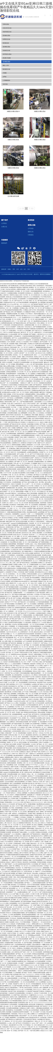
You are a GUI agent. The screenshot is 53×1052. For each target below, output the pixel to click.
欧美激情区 (38, 633)
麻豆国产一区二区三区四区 (27, 353)
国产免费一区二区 (40, 630)
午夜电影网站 (31, 559)
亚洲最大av (3, 669)
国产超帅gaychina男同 (28, 927)
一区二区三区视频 (10, 405)
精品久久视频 (44, 422)
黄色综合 (8, 875)
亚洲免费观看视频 (8, 399)
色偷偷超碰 (40, 785)
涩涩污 (12, 502)
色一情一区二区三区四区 (31, 585)
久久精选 (17, 478)
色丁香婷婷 (41, 965)
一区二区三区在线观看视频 (18, 856)
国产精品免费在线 (33, 997)
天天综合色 (13, 918)
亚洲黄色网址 (14, 577)
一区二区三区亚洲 (24, 577)
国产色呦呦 (32, 334)
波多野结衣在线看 (10, 779)
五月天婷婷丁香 (48, 632)
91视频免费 (15, 525)
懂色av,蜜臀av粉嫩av (9, 366)
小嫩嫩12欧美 (26, 834)
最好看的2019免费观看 (27, 375)
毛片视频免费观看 (42, 349)
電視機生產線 (6, 46)
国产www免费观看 (28, 746)
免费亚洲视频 (26, 598)
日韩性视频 (5, 504)
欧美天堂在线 (4, 575)
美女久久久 (23, 678)
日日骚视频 (48, 289)
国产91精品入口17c (10, 345)
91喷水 (41, 980)
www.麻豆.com (14, 416)
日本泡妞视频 (21, 1017)
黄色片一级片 (39, 856)
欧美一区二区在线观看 (31, 504)
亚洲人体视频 (48, 969)
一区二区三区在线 (41, 437)
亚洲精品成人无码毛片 (45, 873)
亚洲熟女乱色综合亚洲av (27, 628)
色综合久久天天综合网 (41, 458)
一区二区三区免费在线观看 (35, 379)
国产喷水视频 (28, 942)
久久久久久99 (6, 751)
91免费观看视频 (16, 482)
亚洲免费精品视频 (7, 688)
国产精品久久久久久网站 (12, 703)
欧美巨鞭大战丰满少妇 (28, 783)
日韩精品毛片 (42, 826)
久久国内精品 (42, 998)
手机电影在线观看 (6, 723)
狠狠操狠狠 (46, 867)
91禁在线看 (6, 325)
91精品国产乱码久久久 (17, 871)
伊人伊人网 (48, 813)
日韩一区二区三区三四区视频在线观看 (34, 763)
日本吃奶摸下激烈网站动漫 (38, 778)
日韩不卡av (15, 753)
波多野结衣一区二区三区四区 (42, 553)
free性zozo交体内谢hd (31, 830)
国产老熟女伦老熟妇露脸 (19, 594)
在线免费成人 (17, 796)
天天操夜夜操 (36, 340)
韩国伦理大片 (7, 753)
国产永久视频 (22, 787)
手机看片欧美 (38, 815)
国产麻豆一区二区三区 (35, 308)
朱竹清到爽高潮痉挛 (26, 560)
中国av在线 (13, 727)
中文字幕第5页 (38, 469)
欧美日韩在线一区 (29, 871)
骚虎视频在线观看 (11, 925)
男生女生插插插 (35, 808)
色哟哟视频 (40, 604)
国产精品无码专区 (43, 300)
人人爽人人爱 (11, 1023)
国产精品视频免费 (8, 637)
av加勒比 (34, 684)
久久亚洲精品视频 (15, 435)
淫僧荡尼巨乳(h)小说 (9, 302)
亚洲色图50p (9, 1010)
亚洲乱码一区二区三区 (19, 510)
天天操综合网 (39, 546)
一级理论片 (11, 499)
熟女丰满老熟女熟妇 (45, 585)
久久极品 (44, 633)
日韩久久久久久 (33, 1000)
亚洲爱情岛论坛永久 (11, 819)
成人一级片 (15, 409)
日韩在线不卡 (20, 476)
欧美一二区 (43, 1023)
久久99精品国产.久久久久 (44, 667)
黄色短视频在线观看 (27, 821)
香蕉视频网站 (4, 439)
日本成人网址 (32, 413)
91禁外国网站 (7, 845)
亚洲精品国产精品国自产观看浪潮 (18, 287)
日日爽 (3, 289)
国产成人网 (9, 598)
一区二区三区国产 (35, 1012)
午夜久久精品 (30, 289)
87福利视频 (3, 377)
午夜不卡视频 (47, 611)
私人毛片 (24, 662)
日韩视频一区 (31, 817)
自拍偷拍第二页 (5, 542)
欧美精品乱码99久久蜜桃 (25, 385)
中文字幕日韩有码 (15, 358)
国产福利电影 (44, 894)
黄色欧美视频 (12, 935)
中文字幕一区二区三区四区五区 (31, 295)
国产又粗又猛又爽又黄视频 (7, 873)
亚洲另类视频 (20, 491)
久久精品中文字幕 (30, 931)
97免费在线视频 (20, 924)
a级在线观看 (34, 581)
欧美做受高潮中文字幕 (18, 553)
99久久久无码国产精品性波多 (11, 332)
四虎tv (38, 489)
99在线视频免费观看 (36, 291)
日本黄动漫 (21, 572)
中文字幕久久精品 (37, 662)
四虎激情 (12, 828)
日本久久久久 (43, 293)
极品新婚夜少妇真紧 (38, 476)
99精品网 (41, 729)
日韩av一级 (30, 774)
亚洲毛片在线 (14, 997)
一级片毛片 (48, 821)
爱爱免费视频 (20, 364)
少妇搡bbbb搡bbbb (31, 886)
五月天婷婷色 (7, 482)
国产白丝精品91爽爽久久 (16, 579)
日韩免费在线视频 (12, 774)
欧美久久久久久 (26, 731)
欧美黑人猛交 (29, 544)
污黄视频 (21, 517)
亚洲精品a (20, 948)
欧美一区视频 (12, 428)
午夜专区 (30, 654)
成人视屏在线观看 (17, 441)
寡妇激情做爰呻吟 (18, 755)
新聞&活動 (31, 225)
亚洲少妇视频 (48, 540)
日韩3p (38, 931)
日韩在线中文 (49, 774)
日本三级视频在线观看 (14, 677)
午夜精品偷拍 (31, 961)
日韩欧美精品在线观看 (21, 495)
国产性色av (44, 643)
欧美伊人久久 (45, 751)
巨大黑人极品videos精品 (36, 632)
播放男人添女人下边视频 (22, 399)
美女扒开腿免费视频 (46, 587)
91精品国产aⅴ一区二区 (46, 830)
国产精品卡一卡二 (29, 368)
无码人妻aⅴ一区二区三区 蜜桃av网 (33, 849)
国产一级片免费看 (42, 403)
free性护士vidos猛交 (45, 761)
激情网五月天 (16, 443)
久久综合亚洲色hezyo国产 (27, 458)
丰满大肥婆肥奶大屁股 (10, 590)
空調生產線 (6, 24)
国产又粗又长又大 (37, 330)
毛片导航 (11, 808)
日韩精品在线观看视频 (38, 954)
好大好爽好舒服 (29, 920)
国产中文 (14, 338)
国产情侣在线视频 (22, 531)
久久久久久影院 (20, 605)
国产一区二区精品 (10, 566)
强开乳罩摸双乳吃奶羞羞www (34, 946)
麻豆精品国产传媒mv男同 (44, 508)
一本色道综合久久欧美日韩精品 (9, 385)
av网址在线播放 (22, 386)
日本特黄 (22, 285)
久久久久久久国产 (13, 678)
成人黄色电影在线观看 (36, 362)
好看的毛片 (36, 652)
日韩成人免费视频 (22, 793)
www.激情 (14, 472)
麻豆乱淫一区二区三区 (27, 332)
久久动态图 (31, 832)
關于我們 (4, 220)
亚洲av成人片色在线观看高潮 (14, 297)
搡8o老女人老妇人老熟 (14, 660)
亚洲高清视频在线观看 (39, 882)
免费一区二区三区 (33, 383)
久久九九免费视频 (41, 982)
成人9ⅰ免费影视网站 (34, 529)
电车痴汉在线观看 (31, 349)
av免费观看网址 (19, 398)
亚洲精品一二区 (43, 851)
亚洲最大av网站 (18, 564)
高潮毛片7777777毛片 (11, 602)
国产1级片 (23, 952)
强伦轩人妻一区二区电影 (28, 937)
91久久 (9, 444)
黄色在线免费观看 (20, 781)
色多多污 (5, 662)
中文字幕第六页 (13, 411)
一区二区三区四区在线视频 (36, 624)
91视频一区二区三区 (30, 491)
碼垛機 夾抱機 (7, 58)
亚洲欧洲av (12, 448)
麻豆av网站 (48, 482)
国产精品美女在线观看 (40, 431)
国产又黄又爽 (42, 495)
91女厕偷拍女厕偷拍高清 (35, 793)
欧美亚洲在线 (32, 682)
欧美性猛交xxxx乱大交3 (11, 710)
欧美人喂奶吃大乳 (11, 583)
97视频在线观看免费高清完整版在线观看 (17, 854)
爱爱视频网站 (7, 338)
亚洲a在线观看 (39, 899)
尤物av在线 (26, 506)
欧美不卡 (31, 690)
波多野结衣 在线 (9, 944)
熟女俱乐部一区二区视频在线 (23, 414)
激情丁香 (12, 866)
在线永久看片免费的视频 (10, 791)
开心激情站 (21, 471)
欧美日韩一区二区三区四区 (29, 688)
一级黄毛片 (12, 501)
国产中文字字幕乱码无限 (37, 454)
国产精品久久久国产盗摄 (41, 474)
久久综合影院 (25, 341)
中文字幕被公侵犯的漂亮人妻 (31, 639)
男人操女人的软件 (25, 894)
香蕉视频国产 (21, 544)
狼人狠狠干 (24, 796)
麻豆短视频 (31, 482)
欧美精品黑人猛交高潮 (43, 753)
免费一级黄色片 (13, 813)
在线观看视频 (19, 808)
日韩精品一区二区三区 (12, 458)
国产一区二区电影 (7, 984)
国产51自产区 (18, 300)
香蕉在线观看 (42, 712)
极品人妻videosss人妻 (25, 532)
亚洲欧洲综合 (4, 285)
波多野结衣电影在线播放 (15, 622)
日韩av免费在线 (36, 944)
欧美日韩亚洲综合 (16, 551)
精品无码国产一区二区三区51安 (28, 1015)
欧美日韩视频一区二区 (33, 472)
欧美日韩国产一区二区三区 (37, 429)
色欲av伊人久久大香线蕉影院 (31, 297)
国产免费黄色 (12, 465)
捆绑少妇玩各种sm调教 (23, 448)
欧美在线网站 (9, 355)
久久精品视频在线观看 (42, 456)
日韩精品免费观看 (11, 371)
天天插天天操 (15, 940)
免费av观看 (41, 433)
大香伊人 (35, 566)
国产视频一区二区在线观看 (31, 645)
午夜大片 (20, 1013)
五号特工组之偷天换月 (18, 394)
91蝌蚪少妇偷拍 (38, 396)
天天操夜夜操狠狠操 (27, 617)
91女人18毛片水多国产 (29, 403)
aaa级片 (2, 326)
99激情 (24, 699)
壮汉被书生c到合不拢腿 (36, 697)
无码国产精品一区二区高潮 (21, 841)
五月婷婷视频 (28, 989)
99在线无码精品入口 (14, 785)
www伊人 (21, 370)
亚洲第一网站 (42, 516)
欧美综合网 (32, 1004)
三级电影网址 (32, 531)
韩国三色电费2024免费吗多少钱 (17, 961)
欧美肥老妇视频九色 (15, 662)
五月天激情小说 (42, 897)
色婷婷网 (19, 918)
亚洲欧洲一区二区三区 (7, 478)
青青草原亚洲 (5, 287)
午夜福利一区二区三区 (11, 471)
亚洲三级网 (8, 553)
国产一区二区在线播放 (30, 604)
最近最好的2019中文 (37, 836)
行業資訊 (30, 235)
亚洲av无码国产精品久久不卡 (24, 465)
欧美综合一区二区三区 (46, 287)
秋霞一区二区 (33, 300)
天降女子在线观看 (44, 742)
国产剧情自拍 (49, 811)
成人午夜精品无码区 (9, 570)
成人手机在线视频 (35, 448)
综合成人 (48, 763)
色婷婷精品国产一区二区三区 (16, 740)
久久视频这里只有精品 (29, 312)
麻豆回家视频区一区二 (41, 319)
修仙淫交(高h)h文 (11, 328)
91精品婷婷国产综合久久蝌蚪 (40, 1028)
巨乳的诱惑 (25, 1023)
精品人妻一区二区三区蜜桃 (13, 927)
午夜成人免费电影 (47, 620)
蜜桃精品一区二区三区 (44, 1015)
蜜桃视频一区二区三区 (29, 770)
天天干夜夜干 (31, 856)
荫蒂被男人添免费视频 (28, 450)
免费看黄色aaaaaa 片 (31, 433)
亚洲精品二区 (19, 499)
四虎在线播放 (34, 940)
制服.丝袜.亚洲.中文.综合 (17, 920)
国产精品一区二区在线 (12, 652)
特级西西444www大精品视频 (32, 517)
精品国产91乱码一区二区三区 (9, 381)
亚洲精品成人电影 (6, 441)
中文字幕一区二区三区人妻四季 (22, 824)
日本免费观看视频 (40, 559)
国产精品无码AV (31, 323)
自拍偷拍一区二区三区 (11, 736)
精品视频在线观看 (32, 512)
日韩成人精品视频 (37, 532)
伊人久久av (10, 304)
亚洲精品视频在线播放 (18, 912)
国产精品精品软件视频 (37, 306)
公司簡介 (4, 223)
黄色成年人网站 (43, 750)
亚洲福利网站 (41, 701)
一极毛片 (19, 970)
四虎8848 (38, 677)
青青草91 (12, 295)
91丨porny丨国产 (34, 1023)
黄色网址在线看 (46, 555)
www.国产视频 (6, 884)
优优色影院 (19, 600)
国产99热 (43, 424)
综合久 (17, 922)
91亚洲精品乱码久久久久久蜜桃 (28, 710)
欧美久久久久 (26, 998)
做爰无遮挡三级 (10, 521)
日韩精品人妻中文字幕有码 (21, 852)
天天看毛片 (40, 806)
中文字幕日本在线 (45, 594)
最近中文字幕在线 (34, 847)
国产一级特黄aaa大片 (41, 927)
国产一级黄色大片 (31, 753)
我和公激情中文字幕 (23, 881)
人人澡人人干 (43, 765)
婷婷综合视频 (35, 706)
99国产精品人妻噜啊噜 (9, 693)
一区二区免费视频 (39, 774)
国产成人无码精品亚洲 (46, 959)
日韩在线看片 (48, 285)
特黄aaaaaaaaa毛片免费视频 (36, 409)
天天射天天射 (6, 620)
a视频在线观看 (48, 641)
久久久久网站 (39, 665)
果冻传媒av (40, 547)
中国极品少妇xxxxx (47, 338)
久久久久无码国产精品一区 (15, 849)
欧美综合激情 (43, 675)
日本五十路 (37, 746)
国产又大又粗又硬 (31, 701)
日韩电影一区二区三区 (14, 439)
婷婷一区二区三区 (10, 600)
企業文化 (4, 226)
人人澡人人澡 (28, 364)
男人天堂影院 (42, 370)
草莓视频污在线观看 (6, 832)
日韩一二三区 (43, 845)
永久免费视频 (45, 484)
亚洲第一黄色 (12, 877)
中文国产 (32, 899)
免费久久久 (49, 592)
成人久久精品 (4, 622)
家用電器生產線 (7, 54)
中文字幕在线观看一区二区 (7, 506)
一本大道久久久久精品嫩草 (24, 330)
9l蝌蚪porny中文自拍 (46, 340)
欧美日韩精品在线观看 (6, 463)
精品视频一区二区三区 (31, 370)
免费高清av (20, 516)
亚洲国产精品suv (24, 905)
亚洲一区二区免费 (42, 886)
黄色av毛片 (48, 418)
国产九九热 (23, 349)
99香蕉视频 (21, 708)
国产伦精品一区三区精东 (9, 356)
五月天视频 (47, 514)
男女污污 (27, 428)
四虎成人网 (35, 845)
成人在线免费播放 (17, 641)
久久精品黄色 (7, 514)
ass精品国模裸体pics (24, 338)
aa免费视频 (41, 512)
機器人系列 (6, 65)
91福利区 (29, 733)
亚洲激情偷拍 (43, 504)
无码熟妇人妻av (24, 308)
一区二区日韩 (18, 611)
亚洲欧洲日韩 (20, 779)
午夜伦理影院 (49, 909)
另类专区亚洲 (17, 699)
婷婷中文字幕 (10, 446)
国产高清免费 (39, 779)
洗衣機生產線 (6, 61)
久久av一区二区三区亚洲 (21, 502)
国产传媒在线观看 (17, 723)
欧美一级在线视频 (23, 736)
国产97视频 (49, 559)
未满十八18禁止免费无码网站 (14, 547)
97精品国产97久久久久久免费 (39, 648)
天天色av (28, 729)
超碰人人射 (49, 377)
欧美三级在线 (47, 718)
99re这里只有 (40, 312)
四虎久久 (43, 823)
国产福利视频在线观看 (12, 587)
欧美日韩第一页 (19, 942)
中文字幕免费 (11, 315)
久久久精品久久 (40, 937)
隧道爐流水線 (6, 69)
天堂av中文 (27, 808)
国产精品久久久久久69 (31, 637)
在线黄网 (28, 340)
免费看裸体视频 (48, 574)
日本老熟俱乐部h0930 (17, 325)
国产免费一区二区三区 (21, 461)
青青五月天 (22, 753)
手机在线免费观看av (6, 443)
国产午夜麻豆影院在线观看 (44, 607)
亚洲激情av (3, 341)
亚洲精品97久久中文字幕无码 (37, 426)
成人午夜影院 (22, 774)
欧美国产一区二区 (8, 300)
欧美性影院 (21, 1002)
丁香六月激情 (42, 678)
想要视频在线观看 (33, 590)
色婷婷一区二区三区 (16, 431)
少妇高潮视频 (32, 862)
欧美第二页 (47, 946)
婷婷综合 (17, 952)
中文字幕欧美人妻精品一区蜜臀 (30, 851)
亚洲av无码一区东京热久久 (25, 326)
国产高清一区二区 (13, 575)
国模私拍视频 (4, 349)
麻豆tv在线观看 (31, 607)
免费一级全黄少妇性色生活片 (42, 920)
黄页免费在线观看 (40, 345)
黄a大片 (24, 1027)
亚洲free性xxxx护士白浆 (24, 390)
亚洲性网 (12, 770)
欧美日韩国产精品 (36, 948)
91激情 (2, 594)
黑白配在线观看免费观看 (29, 914)
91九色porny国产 (6, 523)
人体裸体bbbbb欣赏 (31, 416)
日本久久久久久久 (39, 658)
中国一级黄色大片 (25, 478)
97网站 (18, 890)
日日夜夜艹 (21, 963)
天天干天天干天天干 (31, 708)
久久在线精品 (40, 413)
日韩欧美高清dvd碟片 (47, 577)
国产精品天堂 (9, 592)
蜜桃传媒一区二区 (22, 935)
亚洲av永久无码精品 (20, 422)
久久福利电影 (14, 787)
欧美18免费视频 (28, 925)
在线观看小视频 (13, 343)
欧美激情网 (21, 293)
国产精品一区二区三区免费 (23, 954)
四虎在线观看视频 (26, 950)
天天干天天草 (11, 377)
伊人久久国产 (26, 484)
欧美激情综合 (40, 328)
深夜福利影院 (14, 987)
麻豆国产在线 (12, 991)
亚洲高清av (37, 549)
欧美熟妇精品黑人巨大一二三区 (12, 317)
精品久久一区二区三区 (44, 669)
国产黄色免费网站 (35, 577)
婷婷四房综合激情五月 (33, 557)
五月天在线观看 (30, 665)
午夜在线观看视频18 (35, 626)
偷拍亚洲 (33, 663)
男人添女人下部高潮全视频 (28, 890)
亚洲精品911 (42, 637)
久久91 (10, 682)
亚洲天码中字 (18, 403)
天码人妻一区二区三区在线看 (21, 463)
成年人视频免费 (43, 987)
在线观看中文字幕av (11, 572)
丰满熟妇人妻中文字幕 (29, 310)
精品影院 (44, 677)
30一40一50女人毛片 (31, 583)
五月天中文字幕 (33, 680)
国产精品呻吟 (45, 794)
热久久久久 (46, 793)
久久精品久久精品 (18, 789)
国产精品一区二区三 (42, 744)
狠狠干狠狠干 (9, 864)
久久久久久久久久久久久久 (29, 439)
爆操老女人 (42, 414)
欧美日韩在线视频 (44, 343)
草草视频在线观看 (42, 798)
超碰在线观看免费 (22, 469)
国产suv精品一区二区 (23, 454)
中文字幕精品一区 (28, 1025)
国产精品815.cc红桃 (29, 858)
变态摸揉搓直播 (39, 289)
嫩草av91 (47, 362)
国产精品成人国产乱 (21, 804)
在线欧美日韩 (28, 755)
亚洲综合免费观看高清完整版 (27, 456)
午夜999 (32, 718)
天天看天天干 (37, 643)
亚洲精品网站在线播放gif (37, 909)
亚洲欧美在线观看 (23, 626)
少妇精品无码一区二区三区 (38, 903)
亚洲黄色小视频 (27, 860)
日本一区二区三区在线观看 (34, 952)
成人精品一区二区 (7, 824)
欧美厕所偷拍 (7, 731)
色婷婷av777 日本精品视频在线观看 (38, 776)
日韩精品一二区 (21, 345)
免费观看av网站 (9, 757)
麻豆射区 (49, 437)
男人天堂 (39, 740)
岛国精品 (33, 373)
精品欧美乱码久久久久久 (18, 620)
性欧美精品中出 (13, 686)
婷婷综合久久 (46, 325)
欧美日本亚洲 (10, 414)
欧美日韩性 (30, 594)
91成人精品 (33, 667)
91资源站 (36, 424)
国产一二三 (4, 961)
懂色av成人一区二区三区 (37, 843)
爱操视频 (35, 950)
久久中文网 (37, 444)
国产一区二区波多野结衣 (37, 907)
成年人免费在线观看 (26, 757)
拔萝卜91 (46, 852)
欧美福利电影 (4, 993)
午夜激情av (32, 881)
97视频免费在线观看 (13, 839)
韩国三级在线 (22, 411)
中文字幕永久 (29, 313)
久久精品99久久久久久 (32, 422)
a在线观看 (50, 1023)
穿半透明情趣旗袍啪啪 (39, 568)
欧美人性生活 (22, 791)
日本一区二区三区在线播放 (32, 497)
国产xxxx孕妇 (18, 639)
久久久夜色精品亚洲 (46, 472)
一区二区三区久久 (8, 639)
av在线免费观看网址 (20, 467)
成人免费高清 (11, 721)
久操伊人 (7, 980)
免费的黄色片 (6, 940)
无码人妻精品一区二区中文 (12, 937)
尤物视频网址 (16, 514)
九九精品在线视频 (10, 540)
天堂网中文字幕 (10, 750)
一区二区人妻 (29, 875)
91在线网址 (39, 718)
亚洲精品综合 (40, 1004)
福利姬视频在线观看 (41, 375)
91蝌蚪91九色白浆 (39, 695)
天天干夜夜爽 (7, 967)
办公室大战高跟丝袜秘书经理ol (22, 864)
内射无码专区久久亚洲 (46, 358)
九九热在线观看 (13, 334)
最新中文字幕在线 (17, 862)
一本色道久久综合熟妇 (32, 699)
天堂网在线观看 (32, 759)
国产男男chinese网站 (10, 390)
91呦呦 (49, 929)
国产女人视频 (34, 527)
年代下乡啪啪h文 (34, 341)
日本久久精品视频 (8, 437)
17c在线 (44, 622)
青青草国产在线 (41, 682)
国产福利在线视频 (26, 901)
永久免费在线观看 (30, 540)
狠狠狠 (4, 690)
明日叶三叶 (3, 849)
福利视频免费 (33, 302)
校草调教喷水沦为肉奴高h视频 (41, 772)
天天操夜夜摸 (28, 579)
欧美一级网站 (40, 811)
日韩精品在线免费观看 (6, 510)
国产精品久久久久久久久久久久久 (33, 802)
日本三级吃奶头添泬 (40, 1025)
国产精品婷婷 (28, 476)
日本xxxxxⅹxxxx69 (45, 918)
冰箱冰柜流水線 (7, 28)
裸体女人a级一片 (48, 989)
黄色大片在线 (4, 813)
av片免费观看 (29, 695)
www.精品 (28, 656)
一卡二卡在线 (39, 360)
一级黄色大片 (23, 383)
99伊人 (14, 948)
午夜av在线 (3, 950)
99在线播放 (23, 703)
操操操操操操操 (15, 396)
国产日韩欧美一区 (13, 349)
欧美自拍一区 (47, 901)
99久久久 (22, 931)
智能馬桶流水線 (7, 31)
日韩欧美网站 (21, 504)
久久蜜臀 (29, 809)
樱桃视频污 (3, 721)
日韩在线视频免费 (42, 708)
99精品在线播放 (27, 615)
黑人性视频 (26, 723)
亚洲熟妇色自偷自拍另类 (39, 390)
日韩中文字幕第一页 (13, 933)
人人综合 (34, 798)
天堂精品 (39, 525)
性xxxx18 (2, 589)
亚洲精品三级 (8, 738)
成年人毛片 (22, 974)
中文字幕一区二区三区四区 (19, 811)
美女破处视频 (21, 650)
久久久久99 (35, 729)
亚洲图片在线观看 (9, 922)
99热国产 (17, 437)
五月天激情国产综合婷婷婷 (34, 411)
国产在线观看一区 (34, 721)
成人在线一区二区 (8, 1006)
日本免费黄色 (27, 684)
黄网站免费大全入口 (30, 806)
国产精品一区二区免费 (33, 787)
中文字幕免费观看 (37, 860)
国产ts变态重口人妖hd (45, 693)
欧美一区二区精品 (45, 916)
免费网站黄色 (39, 817)
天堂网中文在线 (25, 738)
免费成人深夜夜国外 (27, 444)
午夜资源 (9, 532)
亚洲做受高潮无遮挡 (20, 607)
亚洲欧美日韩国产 (45, 1010)
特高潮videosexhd (37, 420)
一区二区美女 (22, 508)
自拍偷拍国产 (7, 834)
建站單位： (37, 274)
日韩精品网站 (21, 693)
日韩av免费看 (47, 838)
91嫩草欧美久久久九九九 (36, 995)
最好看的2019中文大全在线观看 (14, 858)
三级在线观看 (27, 388)
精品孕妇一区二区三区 (21, 658)
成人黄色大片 (32, 521)
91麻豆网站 (12, 330)
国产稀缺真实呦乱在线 (19, 323)
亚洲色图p (33, 598)
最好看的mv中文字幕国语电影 (44, 428)
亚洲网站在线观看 (25, 480)
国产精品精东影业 (35, 834)
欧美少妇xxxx (17, 534)
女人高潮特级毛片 (23, 632)
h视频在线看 (45, 834)
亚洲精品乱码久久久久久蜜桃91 (31, 317)
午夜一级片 (31, 630)
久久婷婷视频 (17, 972)
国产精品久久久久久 (19, 665)
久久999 (10, 914)
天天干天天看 (7, 472)
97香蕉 (4, 888)
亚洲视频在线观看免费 (31, 516)
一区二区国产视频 (35, 905)
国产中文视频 (17, 598)
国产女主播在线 (32, 495)
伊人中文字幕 (47, 420)
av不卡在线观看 (27, 641)
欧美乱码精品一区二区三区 (10, 969)
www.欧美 (50, 721)
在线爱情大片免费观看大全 (41, 538)
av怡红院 (36, 987)
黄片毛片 (35, 733)
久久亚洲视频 (7, 409)
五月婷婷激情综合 (28, 955)
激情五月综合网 (13, 838)
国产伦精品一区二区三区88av (23, 619)
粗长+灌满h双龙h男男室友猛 (29, 712)
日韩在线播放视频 (25, 673)
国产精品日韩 (22, 602)
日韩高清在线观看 (32, 574)
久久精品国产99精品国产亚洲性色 (35, 991)
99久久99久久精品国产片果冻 (39, 888)
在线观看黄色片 (22, 813)
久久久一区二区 (13, 656)
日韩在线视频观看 (11, 830)
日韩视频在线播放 (39, 461)
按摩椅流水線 (6, 39)
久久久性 (40, 692)
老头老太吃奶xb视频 (21, 521)
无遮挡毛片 (26, 377)
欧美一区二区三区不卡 (11, 497)
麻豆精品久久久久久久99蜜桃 (10, 489)
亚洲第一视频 (21, 356)
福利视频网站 (17, 914)
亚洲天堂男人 (25, 429)
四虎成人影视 (44, 557)
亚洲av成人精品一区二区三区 (16, 735)
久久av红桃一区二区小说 (24, 371)
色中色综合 (10, 398)
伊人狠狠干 (49, 373)
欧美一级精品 (23, 596)
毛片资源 (46, 506)
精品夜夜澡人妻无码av (32, 735)
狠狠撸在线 (9, 821)
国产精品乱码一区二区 (11, 386)
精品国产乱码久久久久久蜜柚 (21, 648)
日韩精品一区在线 (47, 628)
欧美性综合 (22, 809)
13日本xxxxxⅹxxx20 (18, 911)
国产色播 (6, 619)
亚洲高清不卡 (35, 388)
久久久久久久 (31, 360)
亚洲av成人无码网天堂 (34, 766)
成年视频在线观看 (7, 699)
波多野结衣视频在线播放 (27, 815)
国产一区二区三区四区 (13, 1028)
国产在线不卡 (12, 379)
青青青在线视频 (16, 444)
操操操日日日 (21, 729)
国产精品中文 (27, 985)
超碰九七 (31, 551)
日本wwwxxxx (41, 759)
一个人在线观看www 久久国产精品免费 (34, 592)
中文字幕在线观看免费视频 (38, 478)
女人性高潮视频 (46, 626)
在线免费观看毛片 (30, 963)
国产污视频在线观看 (44, 589)
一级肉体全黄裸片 (6, 911)
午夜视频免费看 (39, 514)
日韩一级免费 (45, 841)
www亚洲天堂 (13, 459)
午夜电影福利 (4, 991)
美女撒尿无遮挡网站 (46, 847)
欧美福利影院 (23, 589)
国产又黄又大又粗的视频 (25, 381)
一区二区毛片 (34, 669)
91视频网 (2, 875)
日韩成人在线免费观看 (25, 845)
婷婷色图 (30, 461)
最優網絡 (47, 274)
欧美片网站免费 (4, 560)
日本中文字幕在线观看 (33, 884)
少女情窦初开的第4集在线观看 (33, 555)
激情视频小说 (40, 813)
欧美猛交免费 (27, 869)
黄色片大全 (6, 946)
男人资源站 (21, 313)
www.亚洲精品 (28, 911)
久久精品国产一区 (6, 886)
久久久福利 (40, 970)
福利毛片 (4, 428)
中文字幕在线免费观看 (22, 302)
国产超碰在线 (34, 377)
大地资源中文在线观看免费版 (21, 362)
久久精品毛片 (4, 815)
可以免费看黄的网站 (31, 609)
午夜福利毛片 (31, 437)
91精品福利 (5, 1027)
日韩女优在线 (4, 970)
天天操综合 (41, 439)
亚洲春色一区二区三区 (35, 838)
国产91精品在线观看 (38, 418)
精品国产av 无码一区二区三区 (21, 984)
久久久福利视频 (25, 980)
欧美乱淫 (39, 901)
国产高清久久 (33, 796)
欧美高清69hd (46, 647)
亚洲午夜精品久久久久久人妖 (38, 600)
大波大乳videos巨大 (11, 632)
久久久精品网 (36, 605)
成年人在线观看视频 (23, 761)
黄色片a (17, 757)
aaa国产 (47, 306)
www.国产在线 (27, 714)
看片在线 (15, 532)
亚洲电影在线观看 (12, 963)
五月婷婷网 (47, 942)
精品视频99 (43, 721)
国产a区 (2, 819)
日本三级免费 (11, 341)
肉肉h (6, 459)
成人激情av (27, 888)
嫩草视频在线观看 (13, 1015)
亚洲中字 (31, 469)
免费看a (32, 428)
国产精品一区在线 (27, 972)
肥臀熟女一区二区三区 (21, 866)
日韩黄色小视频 (39, 398)
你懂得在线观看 (21, 289)
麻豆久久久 (8, 594)
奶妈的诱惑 (6, 396)
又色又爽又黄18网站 (17, 351)
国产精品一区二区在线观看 (22, 527)
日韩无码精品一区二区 (39, 381)
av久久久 (40, 574)
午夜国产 (7, 905)
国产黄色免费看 (11, 888)
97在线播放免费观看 (32, 501)
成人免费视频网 (22, 413)
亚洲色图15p (24, 358)
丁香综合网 (32, 736)
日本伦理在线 (29, 356)
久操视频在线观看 (41, 613)
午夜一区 (39, 914)
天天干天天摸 (15, 751)
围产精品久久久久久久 (41, 783)
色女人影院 (37, 955)
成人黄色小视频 (24, 426)
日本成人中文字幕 (44, 733)
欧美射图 (15, 974)
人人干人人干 (30, 345)
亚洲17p (7, 987)
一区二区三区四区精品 (8, 574)
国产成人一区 (18, 304)
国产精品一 (23, 474)
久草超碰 (16, 931)
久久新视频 (19, 746)
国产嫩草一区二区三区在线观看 (20, 899)
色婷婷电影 (43, 502)
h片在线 (43, 1012)
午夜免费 (38, 794)
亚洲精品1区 (42, 940)
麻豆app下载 (6, 431)
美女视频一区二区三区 (12, 480)
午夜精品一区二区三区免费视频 (41, 978)
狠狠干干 (38, 871)
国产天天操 (4, 429)
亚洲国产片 (32, 347)
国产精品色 (33, 1019)
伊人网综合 (35, 675)
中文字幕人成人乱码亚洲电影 (31, 1010)
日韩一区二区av (47, 720)
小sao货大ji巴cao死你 (19, 701)
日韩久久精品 (41, 671)
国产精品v (26, 407)
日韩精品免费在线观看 (39, 972)
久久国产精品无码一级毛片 (21, 635)
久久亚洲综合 (25, 519)
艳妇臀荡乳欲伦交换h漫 (40, 321)
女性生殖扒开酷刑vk (10, 493)
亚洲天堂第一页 (4, 360)
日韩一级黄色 (47, 411)
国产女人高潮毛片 (22, 590)
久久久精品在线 (47, 860)
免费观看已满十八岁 (44, 493)
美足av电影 (11, 375)
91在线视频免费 (21, 452)
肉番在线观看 (26, 918)
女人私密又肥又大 (20, 957)
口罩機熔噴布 (6, 80)
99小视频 (8, 525)
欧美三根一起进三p (45, 781)
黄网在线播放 (31, 828)
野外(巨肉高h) (28, 987)
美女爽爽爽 (27, 948)
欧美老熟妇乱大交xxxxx (11, 879)
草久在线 (4, 465)
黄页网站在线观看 (23, 624)
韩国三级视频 (7, 394)
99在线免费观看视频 (42, 791)
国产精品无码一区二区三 (40, 727)
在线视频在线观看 (29, 398)
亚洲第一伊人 (26, 718)
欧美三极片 (23, 321)
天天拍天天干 (21, 340)
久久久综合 (30, 405)
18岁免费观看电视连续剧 (28, 435)
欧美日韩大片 (25, 995)
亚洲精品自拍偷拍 (37, 957)
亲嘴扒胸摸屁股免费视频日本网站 (16, 512)
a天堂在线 (15, 845)
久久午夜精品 (21, 727)
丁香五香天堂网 (20, 501)
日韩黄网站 (44, 723)
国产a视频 (25, 551)
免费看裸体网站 (22, 997)
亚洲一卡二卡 (14, 508)
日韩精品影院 (48, 441)
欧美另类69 (28, 605)
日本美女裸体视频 (46, 871)
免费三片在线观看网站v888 (23, 798)
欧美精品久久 (29, 293)
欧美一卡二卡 (48, 849)
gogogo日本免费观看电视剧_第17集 (13, 772)
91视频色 (31, 399)
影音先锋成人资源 (30, 285)
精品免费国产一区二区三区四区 (41, 985)
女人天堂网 (11, 798)
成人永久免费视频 (28, 431)
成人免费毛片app (45, 388)
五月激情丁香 (10, 388)
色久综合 (39, 620)
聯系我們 (4, 243)
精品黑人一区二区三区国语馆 (18, 360)
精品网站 (36, 293)
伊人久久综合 (47, 815)
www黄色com (18, 306)
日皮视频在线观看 (23, 1004)
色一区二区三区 (23, 647)
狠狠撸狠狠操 (27, 306)
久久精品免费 (27, 622)
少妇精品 (29, 343)
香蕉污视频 (35, 414)
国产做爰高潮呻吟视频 (12, 589)
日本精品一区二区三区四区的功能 (37, 967)
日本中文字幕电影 (36, 869)
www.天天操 (16, 738)
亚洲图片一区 (5, 448)
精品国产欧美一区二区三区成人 (21, 909)
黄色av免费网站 (41, 394)
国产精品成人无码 (8, 312)
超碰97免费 (19, 770)
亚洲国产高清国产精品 (39, 809)
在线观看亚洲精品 (10, 867)
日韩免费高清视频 (12, 413)
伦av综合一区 (20, 867)
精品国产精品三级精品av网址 (28, 489)
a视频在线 (20, 925)
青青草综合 (6, 766)
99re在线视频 (14, 697)
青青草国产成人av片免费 (12, 673)
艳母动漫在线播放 (21, 828)
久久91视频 (23, 929)
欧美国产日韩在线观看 (23, 744)
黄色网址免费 (15, 680)
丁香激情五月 (35, 922)
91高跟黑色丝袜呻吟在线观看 (20, 1012)
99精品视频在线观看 (46, 652)
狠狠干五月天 (41, 443)
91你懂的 (45, 789)
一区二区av (42, 377)
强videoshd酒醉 (45, 549)
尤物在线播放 (11, 605)
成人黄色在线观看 (23, 697)
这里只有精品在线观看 (18, 875)
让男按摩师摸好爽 (36, 338)
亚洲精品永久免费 (25, 1008)
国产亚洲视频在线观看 (39, 326)
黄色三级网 (23, 437)
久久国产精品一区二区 (24, 978)
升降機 (4, 73)
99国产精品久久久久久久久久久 (33, 867)
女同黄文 (22, 933)
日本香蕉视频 (4, 643)
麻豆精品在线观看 (34, 502)
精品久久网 (18, 295)
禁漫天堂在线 (4, 894)
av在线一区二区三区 (6, 712)
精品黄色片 (22, 416)
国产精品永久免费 (22, 819)
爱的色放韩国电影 (29, 779)
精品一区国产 (37, 660)
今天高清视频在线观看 (9, 454)
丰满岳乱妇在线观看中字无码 (25, 459)
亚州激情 (18, 366)
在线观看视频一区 (32, 678)
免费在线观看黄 (11, 763)
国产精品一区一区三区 (28, 319)
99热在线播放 (41, 310)
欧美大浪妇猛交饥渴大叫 (20, 748)
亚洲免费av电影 (48, 379)
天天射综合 (33, 480)
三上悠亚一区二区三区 (6, 671)
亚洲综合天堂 (10, 658)
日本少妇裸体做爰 (35, 723)
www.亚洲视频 (24, 587)
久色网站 (21, 497)
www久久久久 (17, 821)
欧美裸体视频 (17, 671)
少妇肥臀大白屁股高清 (35, 519)
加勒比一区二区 (25, 800)
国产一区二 (16, 401)
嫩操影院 (30, 658)
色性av (35, 671)
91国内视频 (47, 396)
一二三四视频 (15, 817)
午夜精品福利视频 (18, 882)
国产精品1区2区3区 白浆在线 (18, 424)
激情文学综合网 (17, 860)
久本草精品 (29, 474)
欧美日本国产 (46, 523)
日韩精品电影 (17, 843)
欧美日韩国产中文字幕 (28, 677)
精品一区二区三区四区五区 (41, 617)
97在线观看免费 (33, 761)
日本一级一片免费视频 (12, 308)
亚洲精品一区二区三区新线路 (24, 566)
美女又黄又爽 (34, 980)
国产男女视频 (48, 476)
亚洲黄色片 (5, 501)
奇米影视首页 (40, 285)
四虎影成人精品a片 (5, 862)
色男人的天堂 (8, 796)
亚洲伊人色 (5, 502)
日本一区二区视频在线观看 (31, 564)
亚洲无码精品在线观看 (22, 721)
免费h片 (20, 725)
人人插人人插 (21, 583)
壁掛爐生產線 (6, 35)
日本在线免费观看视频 (26, 839)
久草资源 (36, 594)
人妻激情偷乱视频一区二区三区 (33, 325)
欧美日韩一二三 (33, 534)
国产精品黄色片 (37, 385)
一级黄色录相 (49, 521)
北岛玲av (14, 624)
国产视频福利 (18, 312)
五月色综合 (45, 800)
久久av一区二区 (14, 929)
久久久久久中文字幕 (43, 796)
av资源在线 (40, 725)
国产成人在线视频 (23, 334)
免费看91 (46, 836)
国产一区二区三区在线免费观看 (9, 695)
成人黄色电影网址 (17, 675)
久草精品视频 (23, 766)
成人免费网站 (48, 461)
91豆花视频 (34, 864)
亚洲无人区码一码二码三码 (41, 356)
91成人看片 (10, 403)
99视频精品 (21, 695)
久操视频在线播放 (12, 293)
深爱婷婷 (11, 611)
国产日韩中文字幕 (35, 407)
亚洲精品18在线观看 (41, 832)
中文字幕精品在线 (16, 916)
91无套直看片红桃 (43, 416)
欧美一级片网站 (39, 482)
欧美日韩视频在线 (40, 690)
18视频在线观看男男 (20, 794)
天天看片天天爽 (35, 894)
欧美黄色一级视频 (30, 620)
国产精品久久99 (9, 306)
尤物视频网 (21, 969)
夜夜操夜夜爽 (23, 759)
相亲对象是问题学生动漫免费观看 (37, 386)
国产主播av (29, 727)
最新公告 (30, 231)
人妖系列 (16, 353)
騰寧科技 (42, 274)
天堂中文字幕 (45, 444)
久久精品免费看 (14, 486)
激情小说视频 (48, 328)
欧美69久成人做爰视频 (40, 467)
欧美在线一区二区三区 (35, 647)
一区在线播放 (4, 474)
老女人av (15, 823)
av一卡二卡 (13, 633)
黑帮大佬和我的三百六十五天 (14, 684)
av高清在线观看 (37, 720)
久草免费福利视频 (11, 433)
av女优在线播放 (9, 781)
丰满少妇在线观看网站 (26, 396)
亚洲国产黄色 (46, 351)
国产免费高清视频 (44, 542)
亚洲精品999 (7, 680)
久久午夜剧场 (48, 995)
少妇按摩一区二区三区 (35, 523)
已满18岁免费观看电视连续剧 (31, 976)
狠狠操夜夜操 (7, 909)
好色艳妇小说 (14, 370)
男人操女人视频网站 (37, 824)
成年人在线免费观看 (15, 783)
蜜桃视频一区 (21, 643)
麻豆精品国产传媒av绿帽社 (20, 832)
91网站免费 (42, 560)
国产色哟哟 (35, 768)
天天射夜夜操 (11, 555)
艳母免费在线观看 (5, 557)
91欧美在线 (26, 600)
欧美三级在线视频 (32, 493)
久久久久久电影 (16, 967)
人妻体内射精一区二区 (21, 690)
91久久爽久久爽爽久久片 (31, 1013)
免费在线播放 (38, 654)
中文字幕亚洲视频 (25, 922)
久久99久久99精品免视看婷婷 (33, 471)
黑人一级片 (26, 778)
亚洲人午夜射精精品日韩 (26, 549)
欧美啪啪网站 (14, 903)
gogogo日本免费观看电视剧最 (19, 523)
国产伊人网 (38, 800)
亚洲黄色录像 (10, 527)
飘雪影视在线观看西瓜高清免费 (31, 1006)
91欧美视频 (4, 375)
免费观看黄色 (21, 433)
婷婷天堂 (6, 295)
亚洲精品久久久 (36, 622)
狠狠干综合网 (15, 766)
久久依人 (28, 924)
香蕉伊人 (15, 759)
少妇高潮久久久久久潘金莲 (7, 924)
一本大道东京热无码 (45, 922)
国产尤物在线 (43, 864)
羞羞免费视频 (12, 544)
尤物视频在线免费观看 (45, 383)
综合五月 (10, 823)
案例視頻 (31, 220)
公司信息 (30, 228)
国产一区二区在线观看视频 (11, 383)
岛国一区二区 (29, 1002)
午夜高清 (6, 298)
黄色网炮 (19, 763)
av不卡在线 (25, 692)
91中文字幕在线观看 (24, 903)
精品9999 (25, 862)
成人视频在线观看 (38, 615)
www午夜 (18, 375)
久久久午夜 (26, 907)
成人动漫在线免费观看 (11, 978)
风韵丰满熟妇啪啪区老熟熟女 (25, 877)
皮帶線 (4, 76)
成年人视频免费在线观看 (9, 531)
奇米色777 (37, 993)
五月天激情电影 (31, 602)
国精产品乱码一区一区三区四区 (10, 630)
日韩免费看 (8, 675)
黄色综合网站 (9, 401)
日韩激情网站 (15, 809)
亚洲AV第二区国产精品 (38, 656)
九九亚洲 (7, 370)
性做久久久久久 (45, 766)
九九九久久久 (30, 974)
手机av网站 (35, 873)
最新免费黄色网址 (7, 759)
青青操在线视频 (41, 862)
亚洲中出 (32, 546)
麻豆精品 (14, 884)
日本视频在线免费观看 (22, 570)
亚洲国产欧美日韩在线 (36, 854)
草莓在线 (22, 886)
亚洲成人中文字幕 (16, 667)
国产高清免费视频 (10, 746)
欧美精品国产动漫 (44, 1013)
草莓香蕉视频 (10, 957)
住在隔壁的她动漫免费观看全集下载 (10, 420)
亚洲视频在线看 (10, 487)
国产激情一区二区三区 (37, 506)
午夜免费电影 (12, 761)
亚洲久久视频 (26, 843)
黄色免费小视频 (34, 750)
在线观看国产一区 (11, 892)
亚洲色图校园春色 (11, 373)
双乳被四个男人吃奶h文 (36, 570)
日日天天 (8, 326)
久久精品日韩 (15, 549)
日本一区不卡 (42, 536)
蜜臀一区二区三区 (22, 536)
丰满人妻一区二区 (33, 1027)
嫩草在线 (42, 392)
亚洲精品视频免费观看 (8, 954)
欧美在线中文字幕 (12, 613)
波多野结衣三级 (6, 714)
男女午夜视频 (18, 388)
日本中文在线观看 (29, 351)
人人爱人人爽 (22, 716)
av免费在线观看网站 (33, 452)
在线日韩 (26, 499)
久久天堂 (26, 300)
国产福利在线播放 (38, 364)
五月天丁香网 (20, 806)
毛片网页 (9, 789)
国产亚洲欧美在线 (13, 285)
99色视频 (40, 1019)
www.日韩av (5, 416)
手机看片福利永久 (11, 793)
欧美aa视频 (38, 628)
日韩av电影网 (5, 776)
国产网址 (12, 619)
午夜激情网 (33, 998)
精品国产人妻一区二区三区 (21, 669)
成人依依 (12, 806)
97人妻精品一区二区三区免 (28, 785)
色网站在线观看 (34, 392)
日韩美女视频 (23, 343)
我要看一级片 (44, 699)
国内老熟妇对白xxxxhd (41, 572)
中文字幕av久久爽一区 (40, 896)
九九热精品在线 (4, 997)
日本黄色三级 (18, 836)
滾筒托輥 (5, 84)
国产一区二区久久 (24, 940)
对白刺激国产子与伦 (15, 718)
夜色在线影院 (40, 521)
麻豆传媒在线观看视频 (41, 650)
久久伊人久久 (27, 304)
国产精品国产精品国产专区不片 (40, 304)
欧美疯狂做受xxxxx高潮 (9, 392)
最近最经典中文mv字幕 (15, 1025)
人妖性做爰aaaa (21, 493)
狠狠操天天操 (42, 581)
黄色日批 (47, 695)
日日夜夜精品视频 (34, 635)
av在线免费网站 (43, 1000)
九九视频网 (34, 463)
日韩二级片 (49, 759)
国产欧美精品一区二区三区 (42, 459)
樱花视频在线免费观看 (43, 1008)
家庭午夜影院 (39, 368)
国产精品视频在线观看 (26, 401)
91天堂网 (35, 343)
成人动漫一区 (48, 817)
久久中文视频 (36, 579)
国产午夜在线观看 (16, 998)
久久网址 (24, 967)
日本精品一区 (47, 570)
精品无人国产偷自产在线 (34, 751)
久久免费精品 (21, 609)
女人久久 (35, 560)
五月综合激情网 (39, 703)
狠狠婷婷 (7, 549)
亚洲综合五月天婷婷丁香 (41, 405)
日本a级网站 (19, 377)
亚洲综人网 (23, 959)
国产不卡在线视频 (30, 613)
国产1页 (4, 499)
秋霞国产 (14, 326)
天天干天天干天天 (43, 716)
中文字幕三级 (5, 343)
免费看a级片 (20, 428)
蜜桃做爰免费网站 (30, 394)
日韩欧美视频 (23, 409)
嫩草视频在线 (32, 811)
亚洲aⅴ (30, 568)
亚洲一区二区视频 (27, 660)
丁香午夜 (43, 935)
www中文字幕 (11, 690)
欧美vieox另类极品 (7, 517)
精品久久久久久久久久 (29, 441)
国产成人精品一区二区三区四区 (13, 907)
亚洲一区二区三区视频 (40, 465)
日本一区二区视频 (33, 366)
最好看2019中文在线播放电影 (40, 371)
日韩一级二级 (39, 499)
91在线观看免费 (43, 748)
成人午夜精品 (20, 585)
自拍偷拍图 (22, 946)
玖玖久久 (9, 950)
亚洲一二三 (31, 514)
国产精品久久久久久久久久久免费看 (32, 315)
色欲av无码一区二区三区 (42, 828)
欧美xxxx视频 (29, 553)
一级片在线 (32, 1030)
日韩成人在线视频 (41, 858)
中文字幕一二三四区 (17, 407)
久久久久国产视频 (13, 894)
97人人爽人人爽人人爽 (12, 562)
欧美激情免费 (16, 886)
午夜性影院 (14, 1013)
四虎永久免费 (23, 630)
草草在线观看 (22, 559)
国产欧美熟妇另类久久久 (13, 965)
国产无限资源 (7, 645)
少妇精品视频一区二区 (23, 373)
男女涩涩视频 (24, 680)
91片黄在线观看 (38, 446)
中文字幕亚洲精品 (31, 740)
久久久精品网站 (16, 834)
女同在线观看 (13, 1004)
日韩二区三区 (12, 650)
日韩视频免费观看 (5, 1013)
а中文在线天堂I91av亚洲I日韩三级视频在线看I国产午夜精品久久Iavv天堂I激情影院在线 (26, 7)
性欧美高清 (18, 418)
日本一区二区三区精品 (22, 392)
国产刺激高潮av (32, 589)
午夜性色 (32, 499)
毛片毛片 (44, 984)
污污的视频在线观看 (32, 298)
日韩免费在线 (6, 809)
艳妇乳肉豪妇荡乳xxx (40, 313)
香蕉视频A (5, 808)
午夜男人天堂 (39, 435)
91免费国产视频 (31, 508)
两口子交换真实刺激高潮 (31, 487)
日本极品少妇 (12, 529)
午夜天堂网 (42, 738)
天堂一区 (30, 321)
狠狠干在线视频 (29, 572)
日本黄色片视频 (16, 692)
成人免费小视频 (6, 641)
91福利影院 (35, 686)
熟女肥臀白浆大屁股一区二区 (18, 542)
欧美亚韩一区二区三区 (29, 725)
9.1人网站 (44, 295)
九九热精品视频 (4, 787)
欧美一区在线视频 (20, 765)
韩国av (45, 480)
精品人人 (7, 663)
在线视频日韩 (35, 918)
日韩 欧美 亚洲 (43, 534)
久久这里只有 (6, 871)
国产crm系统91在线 (11, 720)
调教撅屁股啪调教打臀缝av (43, 347)
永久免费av (29, 781)
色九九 (35, 911)
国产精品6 (21, 613)
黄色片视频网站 (20, 540)
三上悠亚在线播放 (16, 663)
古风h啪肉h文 (17, 336)
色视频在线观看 (17, 592)
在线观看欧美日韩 (21, 405)
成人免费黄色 (10, 461)
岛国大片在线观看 (16, 484)
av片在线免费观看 (40, 961)
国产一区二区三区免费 (22, 847)
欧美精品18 (19, 976)
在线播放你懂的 (9, 942)
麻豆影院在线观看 (38, 641)
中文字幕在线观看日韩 (32, 705)
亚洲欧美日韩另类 (12, 559)
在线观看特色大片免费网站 (7, 546)
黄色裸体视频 (22, 733)
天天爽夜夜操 (26, 663)
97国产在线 (8, 811)
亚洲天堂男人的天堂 (44, 575)
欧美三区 (13, 452)
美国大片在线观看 (7, 362)
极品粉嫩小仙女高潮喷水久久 (36, 819)
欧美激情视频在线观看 (41, 399)
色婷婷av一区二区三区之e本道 (13, 1021)
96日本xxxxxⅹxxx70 (15, 1027)
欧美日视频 (9, 635)
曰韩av (50, 710)
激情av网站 (15, 596)
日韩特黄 (50, 375)
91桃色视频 (30, 424)
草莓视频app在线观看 (34, 935)
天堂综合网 (26, 1019)
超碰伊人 (2, 572)
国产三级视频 (5, 579)
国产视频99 (19, 873)
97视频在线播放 (41, 373)
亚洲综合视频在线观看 (43, 963)
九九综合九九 (27, 675)
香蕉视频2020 (44, 635)
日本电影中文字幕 (31, 443)
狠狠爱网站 (13, 1017)
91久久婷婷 (42, 564)
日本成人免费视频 (15, 560)
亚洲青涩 (23, 443)
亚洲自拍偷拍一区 (38, 619)
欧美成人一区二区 (18, 355)
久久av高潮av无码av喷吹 (36, 866)
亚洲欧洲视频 (32, 804)
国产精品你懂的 (8, 748)
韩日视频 (10, 897)
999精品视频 (33, 692)
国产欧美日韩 (12, 643)
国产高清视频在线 (31, 912)
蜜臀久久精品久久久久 (42, 1030)
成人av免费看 (14, 946)
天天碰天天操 (31, 703)
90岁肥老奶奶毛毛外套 (22, 546)
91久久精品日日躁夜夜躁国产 (13, 450)
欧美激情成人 (47, 291)
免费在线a (8, 667)
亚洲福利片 (48, 991)
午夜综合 (46, 725)
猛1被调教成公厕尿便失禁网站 (42, 925)
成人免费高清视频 (22, 529)
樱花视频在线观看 (8, 836)
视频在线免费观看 (36, 673)
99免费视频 (10, 869)
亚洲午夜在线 (27, 873)
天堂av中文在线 (15, 980)
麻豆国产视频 (40, 441)
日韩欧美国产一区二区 (27, 538)
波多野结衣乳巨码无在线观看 (27, 525)
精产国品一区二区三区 (24, 686)
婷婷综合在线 (28, 772)
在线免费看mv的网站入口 (38, 562)
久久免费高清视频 (7, 826)
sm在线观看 (19, 506)
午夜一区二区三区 (13, 474)
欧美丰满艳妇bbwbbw (9, 568)
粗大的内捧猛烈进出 (14, 519)
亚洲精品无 (22, 751)
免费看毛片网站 (27, 418)
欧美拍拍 (13, 289)
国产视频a (8, 351)
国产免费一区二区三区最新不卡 (14, 615)
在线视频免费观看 (17, 714)
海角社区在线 (26, 836)
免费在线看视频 (30, 650)
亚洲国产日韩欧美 (43, 911)
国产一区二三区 (31, 791)
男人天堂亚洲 (10, 467)
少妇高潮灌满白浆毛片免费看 (23, 944)
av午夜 (16, 517)
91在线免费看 (18, 1010)
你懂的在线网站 (41, 531)
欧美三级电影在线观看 (6, 336)
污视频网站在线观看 (12, 313)
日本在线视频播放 (46, 489)
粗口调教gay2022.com (42, 450)
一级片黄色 (21, 656)
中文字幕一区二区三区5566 (22, 706)
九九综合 (12, 585)
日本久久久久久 (37, 989)
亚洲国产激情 (32, 813)
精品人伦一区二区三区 (41, 1021)
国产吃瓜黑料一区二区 (46, 341)
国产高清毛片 (44, 1006)
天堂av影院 (49, 1012)
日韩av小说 (16, 628)
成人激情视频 (42, 302)
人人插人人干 (5, 330)
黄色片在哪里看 (41, 929)
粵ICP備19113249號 (26, 274)
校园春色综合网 (28, 355)
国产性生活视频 (5, 633)
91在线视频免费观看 (13, 982)
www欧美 (41, 997)
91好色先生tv (11, 418)
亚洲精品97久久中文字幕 (27, 486)
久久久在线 (11, 939)
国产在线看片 (21, 830)
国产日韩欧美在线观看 (46, 892)
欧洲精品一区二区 (34, 287)
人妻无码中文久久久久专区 (44, 334)
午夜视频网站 (34, 738)
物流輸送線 (6, 43)
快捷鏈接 (4, 240)
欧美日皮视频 (23, 742)
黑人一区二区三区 (23, 347)
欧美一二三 (37, 355)
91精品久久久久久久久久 (30, 897)
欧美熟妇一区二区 (5, 654)
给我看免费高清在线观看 (12, 426)
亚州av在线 (42, 366)
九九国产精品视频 (17, 985)
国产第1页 (19, 1023)
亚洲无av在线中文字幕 (26, 652)
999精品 (34, 901)
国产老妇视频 (4, 379)
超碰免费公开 (31, 794)
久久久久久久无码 (33, 596)
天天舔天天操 (11, 476)
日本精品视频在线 (36, 984)
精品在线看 (13, 347)
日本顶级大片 (30, 993)
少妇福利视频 (20, 555)
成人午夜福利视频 (43, 710)
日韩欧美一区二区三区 (40, 486)
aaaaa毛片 (23, 514)
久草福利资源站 (48, 446)
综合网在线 (13, 504)
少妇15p (7, 289)
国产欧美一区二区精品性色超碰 (22, 826)
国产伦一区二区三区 (45, 705)
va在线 (48, 381)
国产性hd (24, 482)
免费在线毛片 (38, 332)
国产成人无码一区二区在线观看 (18, 776)
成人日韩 (41, 969)
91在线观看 (3, 952)
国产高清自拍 (13, 298)
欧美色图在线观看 (46, 714)
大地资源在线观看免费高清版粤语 (31, 336)
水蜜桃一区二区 (42, 583)
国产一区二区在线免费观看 (20, 682)
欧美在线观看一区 (46, 605)
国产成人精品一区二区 (9, 536)
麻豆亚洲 (10, 422)
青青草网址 (47, 924)
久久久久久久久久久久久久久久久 (32, 611)
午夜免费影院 (4, 761)
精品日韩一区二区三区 (32, 959)
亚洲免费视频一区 (38, 942)
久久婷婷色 (15, 456)
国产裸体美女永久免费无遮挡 (14, 1019)
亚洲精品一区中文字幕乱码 (34, 510)
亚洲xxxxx (36, 781)
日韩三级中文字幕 (7, 665)
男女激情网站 (22, 472)
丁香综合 (5, 914)
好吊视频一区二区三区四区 (22, 291)
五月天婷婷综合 (21, 884)
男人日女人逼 (36, 823)
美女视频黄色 (19, 604)
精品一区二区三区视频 (32, 693)
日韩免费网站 (6, 538)
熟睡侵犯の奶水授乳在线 (9, 881)
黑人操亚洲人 (20, 487)
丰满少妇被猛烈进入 (28, 1021)
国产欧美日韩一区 (22, 379)
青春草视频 (6, 647)
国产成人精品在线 (47, 948)
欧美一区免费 (16, 712)
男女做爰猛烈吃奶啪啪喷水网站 (14, 310)
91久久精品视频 (15, 538)
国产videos (25, 667)
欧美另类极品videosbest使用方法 (20, 581)
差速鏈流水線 (6, 50)
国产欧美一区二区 (23, 1030)
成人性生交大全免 (40, 353)
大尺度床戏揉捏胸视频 (42, 602)
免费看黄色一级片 (7, 860)
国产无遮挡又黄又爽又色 (25, 720)
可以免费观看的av (44, 1027)
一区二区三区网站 (21, 574)
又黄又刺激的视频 (33, 542)
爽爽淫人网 (30, 467)
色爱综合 (40, 480)
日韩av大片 (28, 643)
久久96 (45, 532)
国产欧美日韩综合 (25, 562)
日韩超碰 (24, 366)
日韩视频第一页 (13, 626)
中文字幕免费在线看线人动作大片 (24, 446)
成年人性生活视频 (26, 420)
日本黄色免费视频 (34, 358)
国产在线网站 (15, 905)
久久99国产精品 (15, 995)
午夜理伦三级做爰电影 (14, 429)
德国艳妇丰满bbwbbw (25, 823)
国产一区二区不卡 (34, 892)
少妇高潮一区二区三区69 (15, 778)
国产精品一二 (28, 882)
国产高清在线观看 (33, 742)
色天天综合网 (4, 686)
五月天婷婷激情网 (26, 1028)
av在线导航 (43, 1017)
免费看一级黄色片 (36, 933)
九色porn (49, 504)
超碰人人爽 (3, 823)
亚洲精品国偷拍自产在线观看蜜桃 (14, 368)
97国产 (29, 662)
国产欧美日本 (36, 714)
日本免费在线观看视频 (12, 1008)
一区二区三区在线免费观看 (27, 982)
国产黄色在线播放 (9, 604)
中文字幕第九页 (41, 491)
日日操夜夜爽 (22, 298)
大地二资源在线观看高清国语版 (43, 544)
